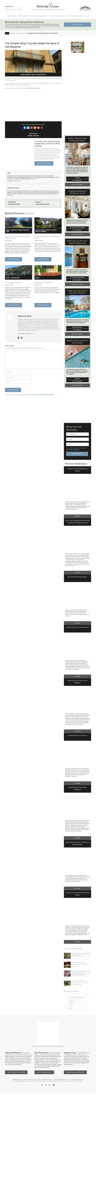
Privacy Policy (76, 449)
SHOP (87, 16)
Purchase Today (77, 24)
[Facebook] (24, 127)
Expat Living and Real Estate (77, 997)
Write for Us (19, 9)
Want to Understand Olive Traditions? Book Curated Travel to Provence (80, 964)
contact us (33, 179)
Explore (13, 33)
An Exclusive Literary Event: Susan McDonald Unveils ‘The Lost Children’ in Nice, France (80, 973)
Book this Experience (44, 163)
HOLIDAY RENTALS (11, 16)
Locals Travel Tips (20, 33)
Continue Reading (13, 259)
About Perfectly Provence (16, 1072)
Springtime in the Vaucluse (43, 282)
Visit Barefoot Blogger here (25, 333)
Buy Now (77, 516)
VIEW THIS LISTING (77, 184)
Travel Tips (36, 135)
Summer (30, 135)
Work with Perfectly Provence (61, 1079)
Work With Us (13, 9)
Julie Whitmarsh (15, 277)
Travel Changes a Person (42, 204)
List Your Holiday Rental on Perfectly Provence (26, 1081)
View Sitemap (78, 1081)
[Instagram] (28, 127)
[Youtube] (38, 127)
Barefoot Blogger (25, 74)
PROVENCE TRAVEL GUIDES (75, 16)
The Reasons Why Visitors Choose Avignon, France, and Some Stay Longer (80, 982)
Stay (71, 1005)
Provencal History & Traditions (46, 230)
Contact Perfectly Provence (66, 1081)
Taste (71, 1008)
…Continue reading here (33, 88)
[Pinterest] (31, 127)
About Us (7, 9)
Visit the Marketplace (44, 1072)
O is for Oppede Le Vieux (13, 282)
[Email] (35, 127)
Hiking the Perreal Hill (14, 204)
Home (7, 33)
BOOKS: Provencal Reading (57, 16)
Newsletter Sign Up (17, 1079)
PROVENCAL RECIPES (23, 16)
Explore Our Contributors (75, 1072)
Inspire (72, 1003)
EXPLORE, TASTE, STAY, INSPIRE (38, 16)
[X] (41, 127)
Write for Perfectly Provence (45, 1079)
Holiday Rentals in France (77, 1079)
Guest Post (14, 230)
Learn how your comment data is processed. (40, 394)
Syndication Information (14, 181)
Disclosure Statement (52, 1081)
